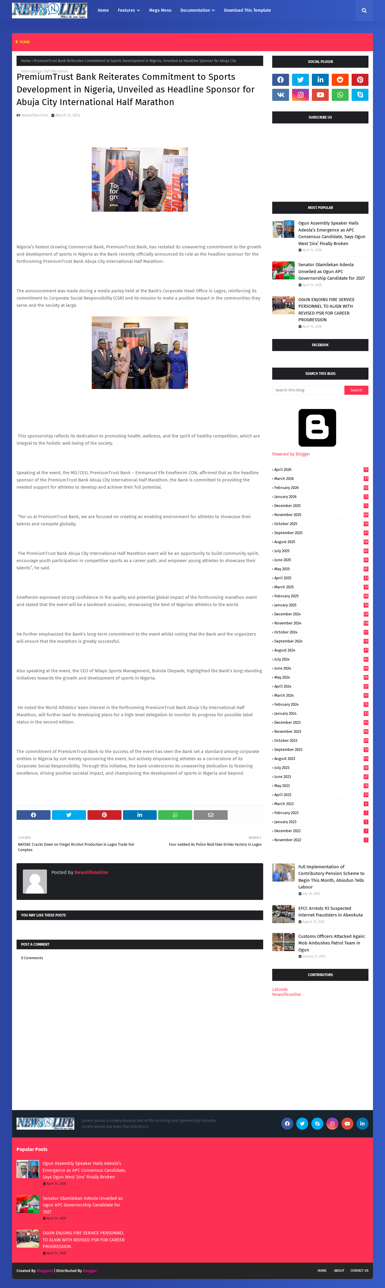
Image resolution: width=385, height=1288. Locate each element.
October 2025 (321, 523)
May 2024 (321, 677)
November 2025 (321, 514)
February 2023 (321, 812)
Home (26, 61)
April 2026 (321, 469)
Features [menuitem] (126, 10)
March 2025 (321, 587)
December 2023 (321, 722)
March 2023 (321, 803)
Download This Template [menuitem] (247, 10)
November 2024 (321, 623)
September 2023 (321, 749)
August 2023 (321, 758)
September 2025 (321, 532)
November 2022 (321, 840)
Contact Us (359, 1271)
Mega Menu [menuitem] (160, 10)
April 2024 (321, 686)
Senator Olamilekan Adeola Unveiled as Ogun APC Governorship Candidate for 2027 (331, 271)
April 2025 (321, 578)
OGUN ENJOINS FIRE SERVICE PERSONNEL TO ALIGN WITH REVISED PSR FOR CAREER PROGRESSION (326, 310)
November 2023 (321, 731)
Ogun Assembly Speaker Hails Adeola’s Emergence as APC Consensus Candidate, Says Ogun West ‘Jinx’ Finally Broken (331, 233)
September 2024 (321, 641)
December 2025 (321, 505)
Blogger (90, 1270)
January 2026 (321, 496)
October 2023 (321, 740)
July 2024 (321, 659)
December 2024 (321, 614)
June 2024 (321, 668)
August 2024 (321, 650)
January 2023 (321, 822)
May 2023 (321, 785)
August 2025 (321, 542)
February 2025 (321, 596)
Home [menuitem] (103, 10)
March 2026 (321, 478)
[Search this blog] (308, 390)
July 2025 (321, 551)
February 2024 (321, 704)
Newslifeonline (35, 115)
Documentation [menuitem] (195, 10)
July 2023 (321, 767)
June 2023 (321, 776)
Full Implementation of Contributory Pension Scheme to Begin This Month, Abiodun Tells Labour (331, 877)
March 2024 (321, 695)
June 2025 (321, 560)
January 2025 (321, 605)
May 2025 (321, 569)
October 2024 (321, 632)
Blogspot (45, 1270)
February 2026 (321, 487)
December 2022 (321, 831)
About (339, 1271)
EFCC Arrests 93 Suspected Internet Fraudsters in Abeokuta (330, 912)
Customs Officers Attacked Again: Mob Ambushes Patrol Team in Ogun (331, 943)
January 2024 (321, 713)
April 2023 (321, 794)
